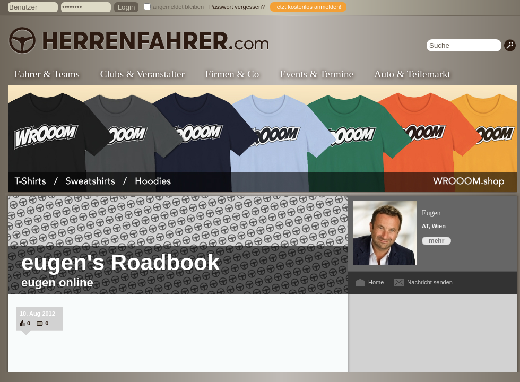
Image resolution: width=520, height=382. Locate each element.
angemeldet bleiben (178, 7)
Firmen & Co (232, 74)
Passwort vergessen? (237, 7)
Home (376, 282)
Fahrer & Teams (47, 74)
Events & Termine (316, 74)
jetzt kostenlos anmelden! (308, 7)
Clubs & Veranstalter (142, 74)
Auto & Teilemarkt (412, 74)
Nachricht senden (430, 282)
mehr (436, 241)
